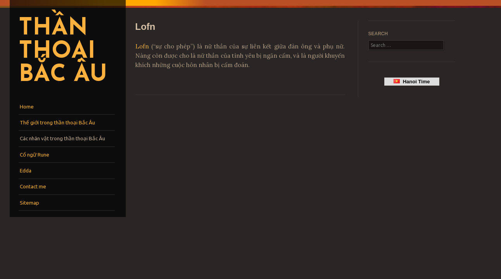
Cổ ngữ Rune (34, 155)
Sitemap (29, 203)
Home (27, 106)
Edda (25, 170)
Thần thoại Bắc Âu (63, 52)
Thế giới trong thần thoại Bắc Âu (57, 122)
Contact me (33, 186)
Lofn (142, 46)
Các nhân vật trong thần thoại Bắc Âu (62, 138)
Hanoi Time (412, 81)
